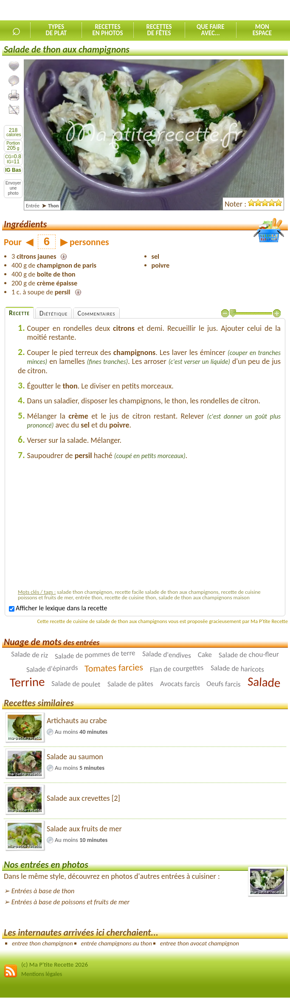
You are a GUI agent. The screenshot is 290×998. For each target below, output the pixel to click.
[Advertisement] (149, 526)
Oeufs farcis (223, 684)
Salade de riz (29, 655)
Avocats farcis (180, 684)
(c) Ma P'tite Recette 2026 (54, 964)
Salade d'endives (166, 654)
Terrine (27, 682)
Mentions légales (41, 974)
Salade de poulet (76, 684)
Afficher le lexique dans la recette (58, 608)
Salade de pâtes (130, 684)
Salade (264, 682)
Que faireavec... (211, 30)
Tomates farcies (114, 668)
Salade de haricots (237, 668)
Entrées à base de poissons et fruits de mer (70, 902)
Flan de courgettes (177, 668)
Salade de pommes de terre (95, 655)
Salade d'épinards (52, 668)
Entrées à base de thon (43, 891)
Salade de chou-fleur (249, 655)
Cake (205, 654)
